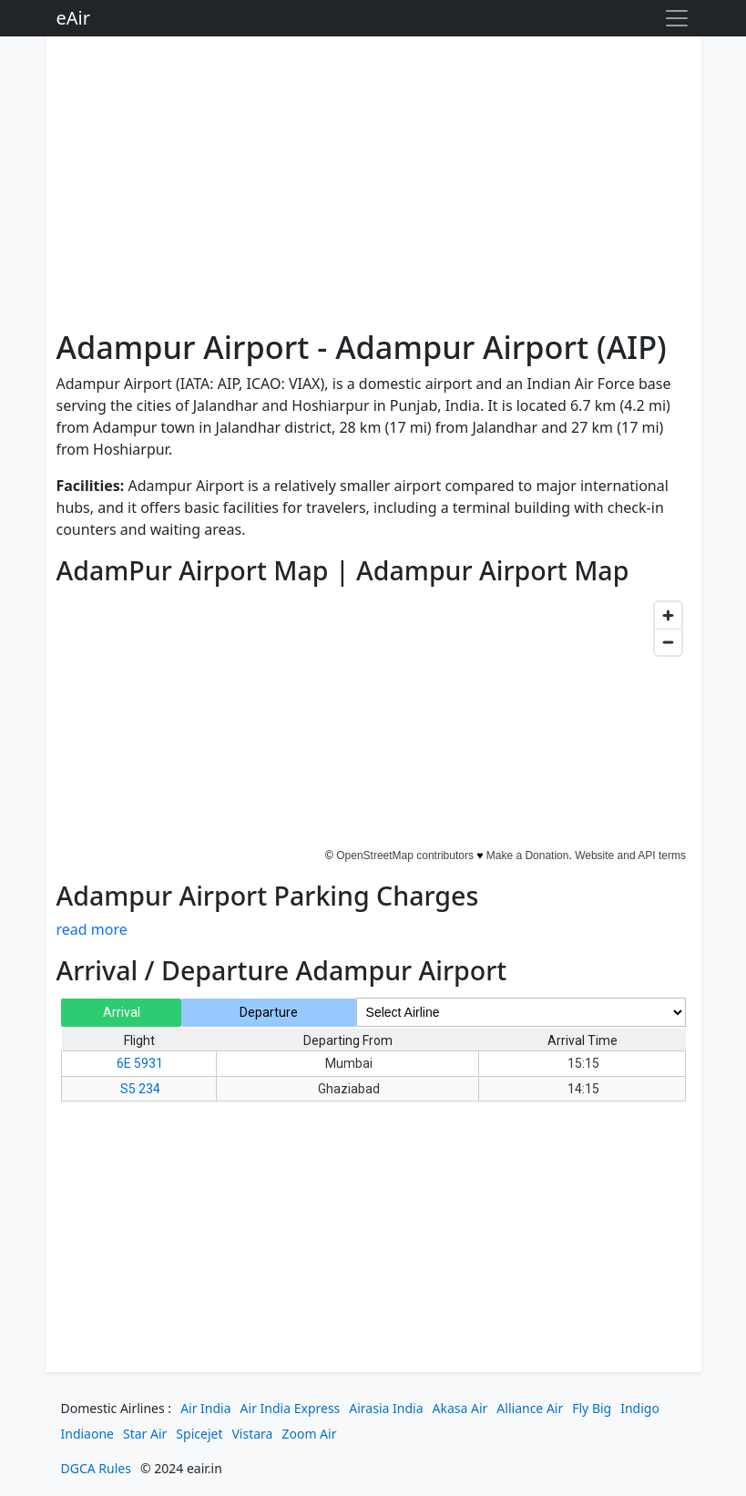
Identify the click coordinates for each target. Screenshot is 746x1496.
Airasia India (386, 1408)
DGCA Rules (96, 1468)
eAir (73, 17)
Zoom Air (308, 1433)
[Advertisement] (373, 185)
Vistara (251, 1433)
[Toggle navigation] (676, 18)
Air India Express (290, 1408)
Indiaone (88, 1433)
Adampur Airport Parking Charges (267, 895)
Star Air (145, 1433)
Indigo (639, 1408)
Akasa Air (460, 1408)
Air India (205, 1408)
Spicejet (199, 1433)
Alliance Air (529, 1408)
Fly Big (591, 1408)
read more (92, 929)
